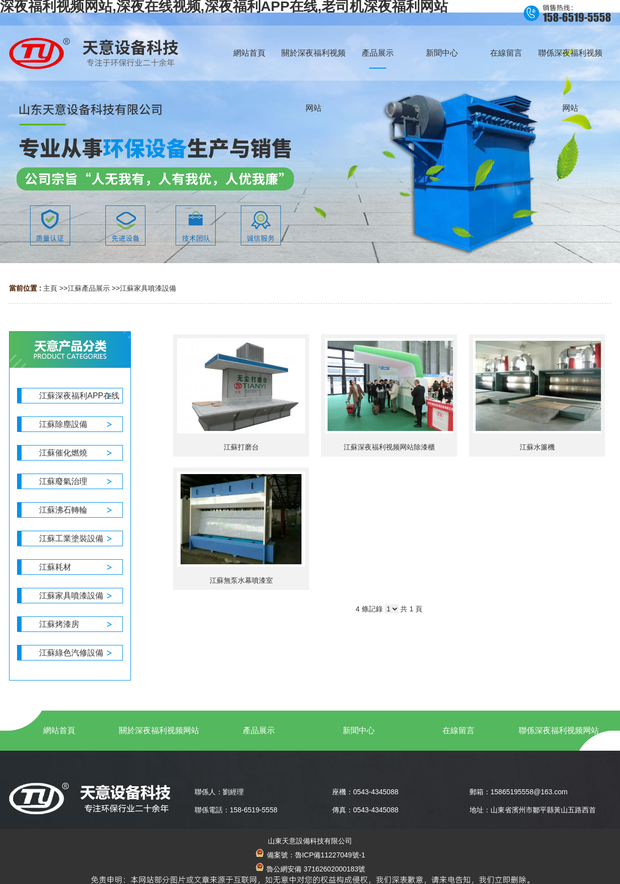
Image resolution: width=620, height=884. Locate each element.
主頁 (50, 288)
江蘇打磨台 (241, 447)
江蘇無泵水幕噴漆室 (241, 580)
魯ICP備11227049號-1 (330, 855)
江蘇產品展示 (89, 288)
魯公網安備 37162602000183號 (310, 869)
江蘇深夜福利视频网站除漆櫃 (389, 447)
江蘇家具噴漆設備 (148, 288)
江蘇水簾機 (537, 447)
